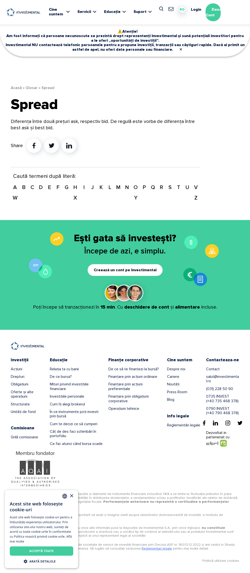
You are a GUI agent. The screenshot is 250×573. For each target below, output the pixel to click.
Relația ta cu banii (64, 369)
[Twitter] (240, 423)
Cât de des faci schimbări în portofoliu (73, 433)
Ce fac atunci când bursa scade (76, 443)
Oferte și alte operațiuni (22, 394)
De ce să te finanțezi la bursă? (133, 369)
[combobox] (64, 496)
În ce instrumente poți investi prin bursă (74, 414)
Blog (170, 399)
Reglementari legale (157, 548)
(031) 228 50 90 (219, 388)
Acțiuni (16, 369)
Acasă (16, 87)
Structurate (20, 404)
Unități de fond (23, 411)
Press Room (177, 392)
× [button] (71, 496)
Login (196, 9)
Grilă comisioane (24, 437)
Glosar (32, 87)
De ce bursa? (61, 376)
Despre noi (176, 369)
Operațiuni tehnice (123, 408)
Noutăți (173, 384)
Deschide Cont (217, 12)
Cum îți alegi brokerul (67, 404)
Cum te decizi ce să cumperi (73, 424)
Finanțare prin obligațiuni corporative (128, 398)
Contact (213, 369)
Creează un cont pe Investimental (125, 270)
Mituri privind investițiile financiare (69, 386)
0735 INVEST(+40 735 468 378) (222, 398)
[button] (41, 561)
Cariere (173, 376)
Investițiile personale (67, 396)
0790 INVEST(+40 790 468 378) (222, 410)
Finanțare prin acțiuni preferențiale (125, 386)
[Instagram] (227, 423)
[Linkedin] (215, 423)
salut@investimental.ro (222, 378)
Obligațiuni (19, 384)
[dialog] (41, 529)
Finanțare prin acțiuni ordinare (132, 376)
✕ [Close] (180, 49)
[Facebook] (204, 423)
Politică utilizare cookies (220, 561)
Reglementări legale (183, 425)
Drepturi (17, 376)
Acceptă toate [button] (41, 551)
